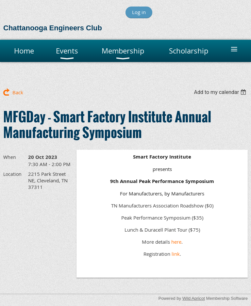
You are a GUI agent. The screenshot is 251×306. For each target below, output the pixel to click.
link (176, 254)
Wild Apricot (193, 298)
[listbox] (221, 92)
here (176, 241)
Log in (139, 12)
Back (17, 92)
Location (12, 174)
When (9, 157)
